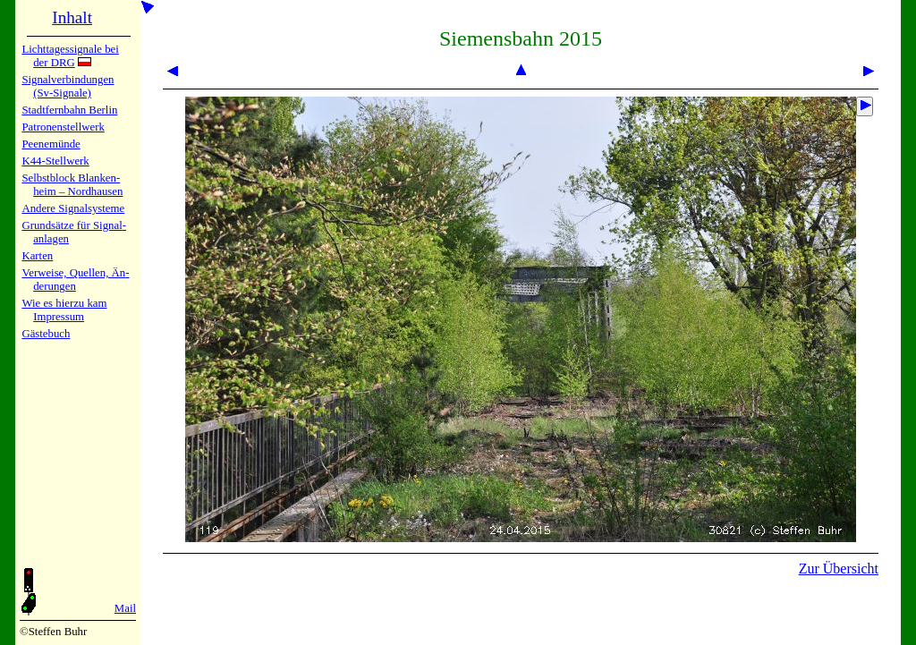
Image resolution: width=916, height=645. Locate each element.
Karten (37, 256)
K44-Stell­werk (55, 161)
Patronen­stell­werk (62, 127)
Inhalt (72, 17)
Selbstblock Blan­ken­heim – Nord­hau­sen (72, 185)
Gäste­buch (45, 333)
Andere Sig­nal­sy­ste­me (72, 208)
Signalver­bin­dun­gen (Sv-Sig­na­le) (67, 86)
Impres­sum (58, 316)
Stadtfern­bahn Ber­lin (69, 110)
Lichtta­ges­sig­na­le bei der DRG (69, 56)
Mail (125, 608)
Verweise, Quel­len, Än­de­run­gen (75, 280)
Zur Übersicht (838, 568)
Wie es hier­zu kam (63, 303)
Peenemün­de (50, 144)
